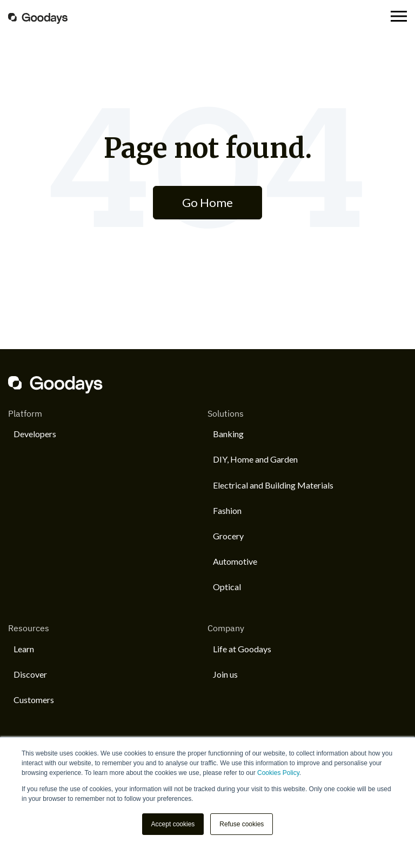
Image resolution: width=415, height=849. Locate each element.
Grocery (228, 536)
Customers (34, 699)
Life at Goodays (242, 649)
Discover (30, 674)
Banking (228, 434)
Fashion (227, 510)
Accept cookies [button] (173, 824)
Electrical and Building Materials (273, 485)
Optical (227, 586)
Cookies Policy (278, 773)
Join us (225, 674)
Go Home (207, 202)
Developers (35, 434)
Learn (24, 649)
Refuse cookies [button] (241, 824)
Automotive (235, 561)
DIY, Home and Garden (255, 459)
